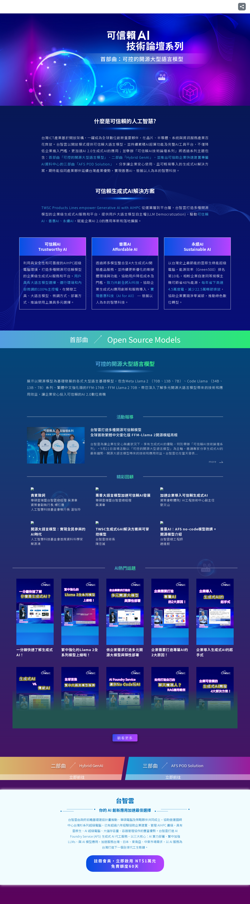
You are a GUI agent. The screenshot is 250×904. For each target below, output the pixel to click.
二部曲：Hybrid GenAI (142, 7)
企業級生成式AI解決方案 (212, 7)
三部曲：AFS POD (175, 7)
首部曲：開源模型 (110, 7)
